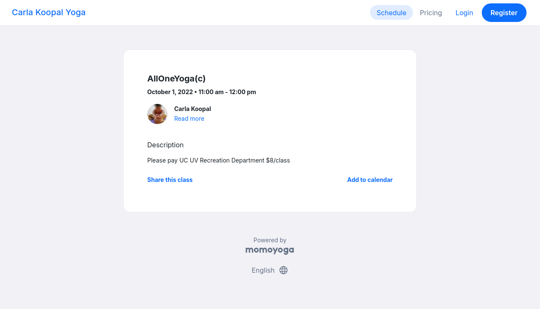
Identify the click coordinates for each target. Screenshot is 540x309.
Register (504, 12)
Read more (189, 118)
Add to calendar (370, 179)
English (269, 270)
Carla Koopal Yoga (49, 12)
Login (464, 12)
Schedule (392, 12)
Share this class (170, 179)
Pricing (431, 12)
